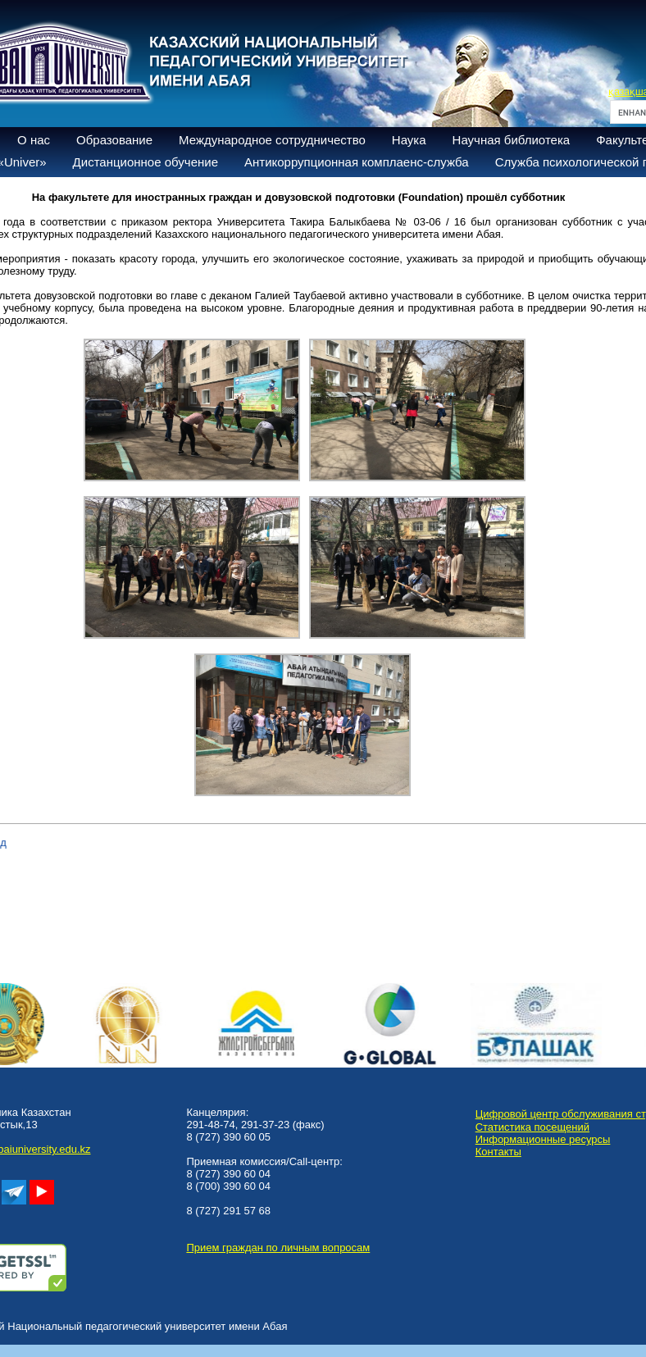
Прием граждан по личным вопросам (278, 1247)
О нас (33, 140)
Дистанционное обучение (145, 162)
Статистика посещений (532, 1127)
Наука (409, 140)
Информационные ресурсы (543, 1139)
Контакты (498, 1151)
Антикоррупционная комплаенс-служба (356, 162)
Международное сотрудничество (272, 140)
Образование (114, 140)
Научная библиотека (512, 140)
